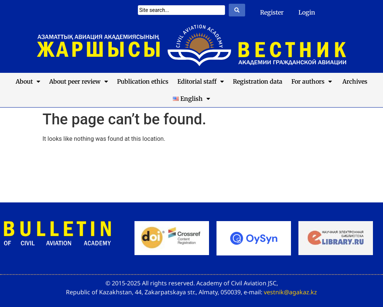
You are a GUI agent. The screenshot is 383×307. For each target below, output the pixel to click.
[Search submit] (237, 10)
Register (272, 12)
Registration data (257, 81)
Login (306, 12)
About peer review (78, 81)
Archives (354, 81)
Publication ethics (142, 81)
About (28, 81)
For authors (311, 81)
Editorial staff (200, 81)
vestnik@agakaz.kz (290, 292)
